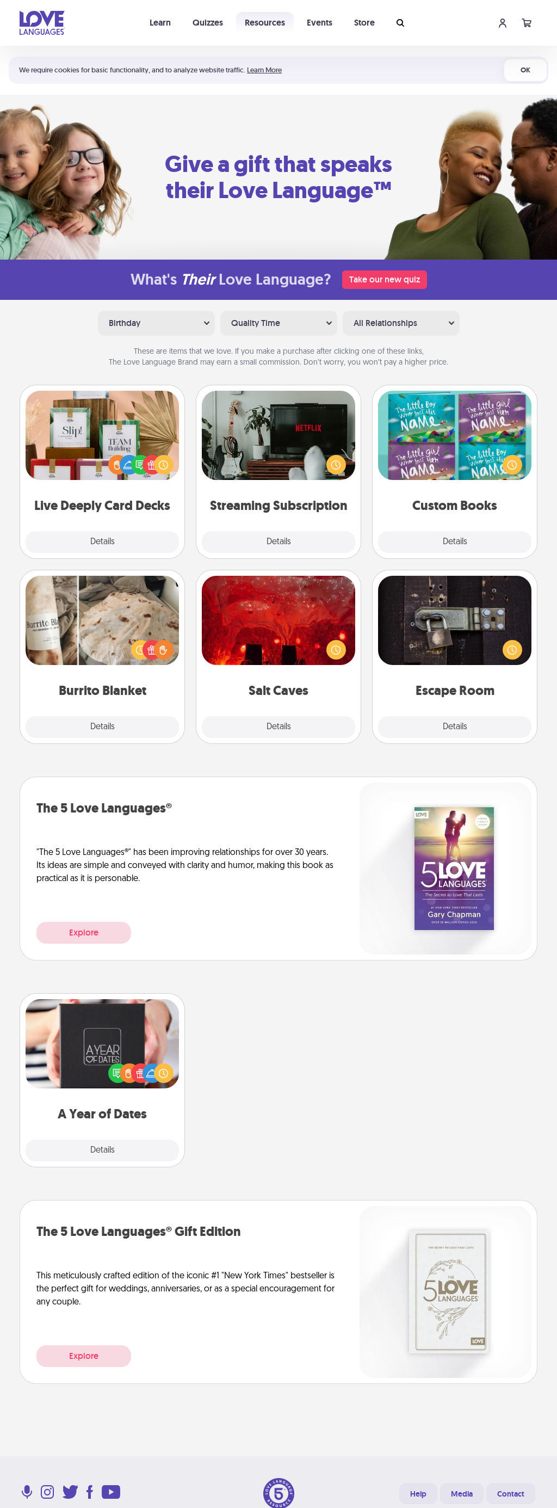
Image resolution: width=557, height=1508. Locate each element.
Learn (160, 22)
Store (364, 22)
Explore (83, 932)
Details (102, 542)
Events (319, 22)
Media (462, 1494)
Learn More (264, 70)
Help (418, 1494)
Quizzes (208, 22)
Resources (265, 22)
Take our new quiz (384, 279)
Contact (510, 1494)
